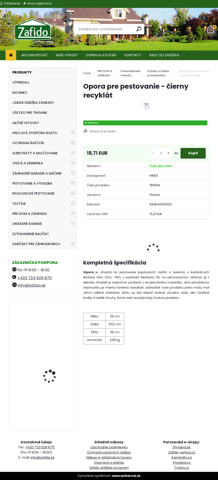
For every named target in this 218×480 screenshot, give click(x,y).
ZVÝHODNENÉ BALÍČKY (30, 233)
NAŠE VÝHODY (66, 55)
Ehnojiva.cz (182, 462)
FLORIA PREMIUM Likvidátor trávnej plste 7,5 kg (53, 403)
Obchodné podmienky (109, 447)
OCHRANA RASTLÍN (28, 142)
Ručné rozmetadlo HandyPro (50, 331)
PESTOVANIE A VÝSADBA (32, 183)
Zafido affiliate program (109, 467)
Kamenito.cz (181, 457)
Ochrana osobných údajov (109, 452)
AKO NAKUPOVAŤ (34, 55)
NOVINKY (19, 92)
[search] (139, 28)
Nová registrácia (39, 3)
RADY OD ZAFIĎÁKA (164, 55)
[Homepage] (11, 55)
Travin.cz (181, 467)
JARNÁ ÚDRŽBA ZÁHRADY (33, 102)
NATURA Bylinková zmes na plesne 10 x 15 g (54, 364)
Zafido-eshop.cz (181, 452)
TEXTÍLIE (19, 203)
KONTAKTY (133, 55)
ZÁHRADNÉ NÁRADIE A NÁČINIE (37, 173)
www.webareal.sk (126, 476)
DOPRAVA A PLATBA (101, 55)
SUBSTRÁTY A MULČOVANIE (35, 153)
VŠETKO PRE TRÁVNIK (29, 112)
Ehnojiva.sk (182, 447)
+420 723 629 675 (34, 277)
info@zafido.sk (32, 285)
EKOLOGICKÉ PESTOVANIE (33, 193)
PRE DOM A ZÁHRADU (29, 213)
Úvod (86, 73)
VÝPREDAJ (20, 82)
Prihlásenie (12, 3)
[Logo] (32, 29)
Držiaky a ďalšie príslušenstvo (158, 73)
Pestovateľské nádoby (130, 73)
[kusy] (159, 153)
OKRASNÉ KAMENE (27, 223)
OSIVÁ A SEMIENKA (27, 163)
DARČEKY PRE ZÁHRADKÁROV (36, 243)
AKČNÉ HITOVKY (25, 122)
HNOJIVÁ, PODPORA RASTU (34, 132)
